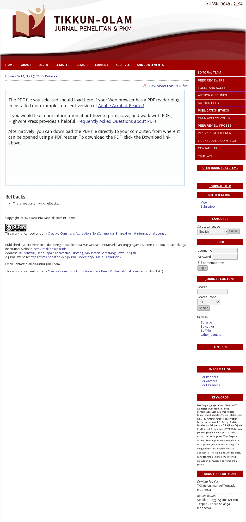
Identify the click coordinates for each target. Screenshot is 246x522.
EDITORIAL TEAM (209, 72)
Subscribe (208, 207)
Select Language (208, 226)
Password (204, 257)
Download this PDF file (168, 85)
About (26, 65)
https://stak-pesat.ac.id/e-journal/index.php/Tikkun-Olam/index (76, 257)
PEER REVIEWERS (211, 80)
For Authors (209, 381)
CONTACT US (207, 148)
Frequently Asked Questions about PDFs (116, 121)
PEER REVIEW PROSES (214, 125)
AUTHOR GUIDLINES (212, 95)
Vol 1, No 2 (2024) (29, 76)
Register (62, 65)
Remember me (213, 263)
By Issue (206, 322)
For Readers (209, 377)
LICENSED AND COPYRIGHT (218, 141)
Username (204, 251)
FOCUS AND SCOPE (212, 88)
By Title (206, 331)
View (204, 202)
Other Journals (211, 335)
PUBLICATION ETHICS (213, 110)
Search (82, 65)
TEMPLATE (205, 156)
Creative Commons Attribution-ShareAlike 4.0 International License (95, 271)
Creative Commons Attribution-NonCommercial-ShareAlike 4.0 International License (107, 233)
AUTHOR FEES (208, 103)
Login (43, 65)
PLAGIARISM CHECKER (214, 133)
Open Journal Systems (220, 168)
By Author (207, 326)
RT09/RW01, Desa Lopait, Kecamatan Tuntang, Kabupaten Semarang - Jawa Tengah (77, 253)
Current (102, 65)
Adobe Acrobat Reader (120, 105)
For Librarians (210, 385)
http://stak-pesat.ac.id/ (50, 249)
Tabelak (51, 76)
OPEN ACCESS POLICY (214, 118)
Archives (123, 65)
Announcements (150, 65)
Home (9, 65)
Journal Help (220, 186)
